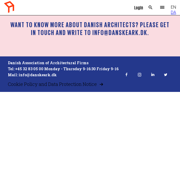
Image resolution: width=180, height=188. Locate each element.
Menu (162, 7)
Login (138, 7)
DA (173, 12)
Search (150, 7)
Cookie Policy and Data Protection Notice (52, 84)
